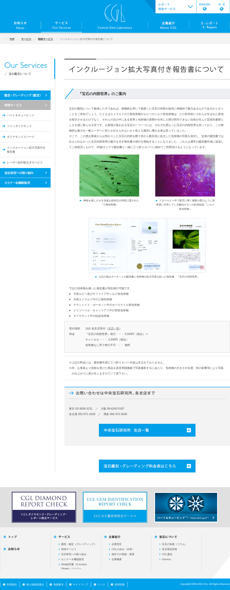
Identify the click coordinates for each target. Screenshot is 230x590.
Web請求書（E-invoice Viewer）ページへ (74, 566)
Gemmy (166, 559)
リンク (101, 584)
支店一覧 (113, 328)
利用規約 (12, 584)
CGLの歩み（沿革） (123, 549)
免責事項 (58, 584)
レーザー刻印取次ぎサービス (25, 162)
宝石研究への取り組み (73, 554)
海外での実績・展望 (123, 554)
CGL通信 (167, 554)
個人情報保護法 (35, 584)
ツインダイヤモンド (19, 126)
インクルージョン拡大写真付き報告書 (26, 149)
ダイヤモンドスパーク (20, 136)
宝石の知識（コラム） (174, 544)
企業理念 (117, 544)
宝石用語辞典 (169, 549)
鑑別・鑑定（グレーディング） (79, 544)
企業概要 (117, 559)
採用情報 (120, 584)
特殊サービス (68, 549)
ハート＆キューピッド (20, 115)
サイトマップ (80, 584)
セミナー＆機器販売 (72, 559)
